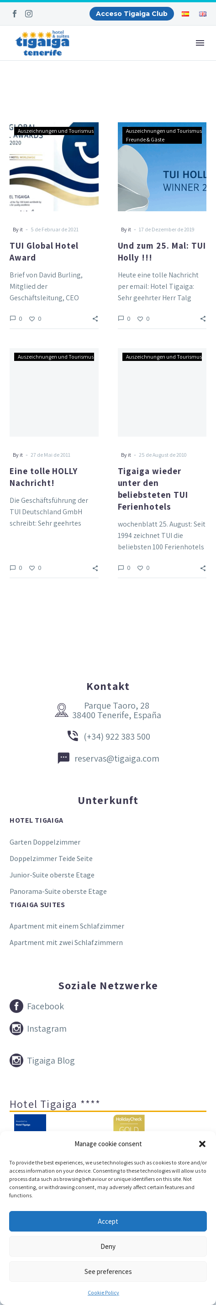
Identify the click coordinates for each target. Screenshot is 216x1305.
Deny (108, 1246)
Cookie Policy (103, 1292)
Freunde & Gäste (145, 139)
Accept (108, 1221)
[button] (202, 1143)
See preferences (108, 1271)
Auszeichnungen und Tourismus (56, 130)
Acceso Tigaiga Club (132, 14)
